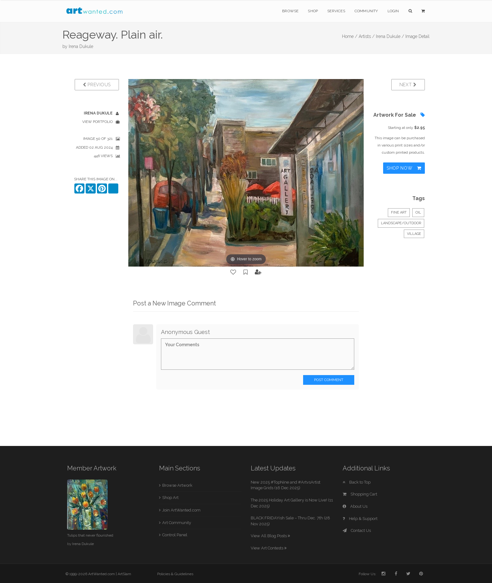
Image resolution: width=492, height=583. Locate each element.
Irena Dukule (81, 46)
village (414, 234)
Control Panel (174, 535)
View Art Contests (268, 548)
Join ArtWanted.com (181, 510)
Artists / (367, 36)
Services (336, 11)
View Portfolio (97, 121)
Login (393, 11)
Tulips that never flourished (90, 535)
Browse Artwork (177, 485)
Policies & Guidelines (175, 574)
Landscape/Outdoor (401, 223)
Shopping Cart (360, 494)
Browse (290, 11)
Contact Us (357, 530)
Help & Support (360, 518)
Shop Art (170, 497)
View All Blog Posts (270, 535)
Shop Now (404, 168)
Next (408, 84)
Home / (349, 36)
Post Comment (328, 380)
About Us (355, 506)
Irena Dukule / (390, 36)
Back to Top (357, 482)
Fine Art (399, 212)
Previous (97, 84)
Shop (313, 11)
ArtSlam (124, 574)
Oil (418, 212)
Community (366, 11)
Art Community (176, 522)
